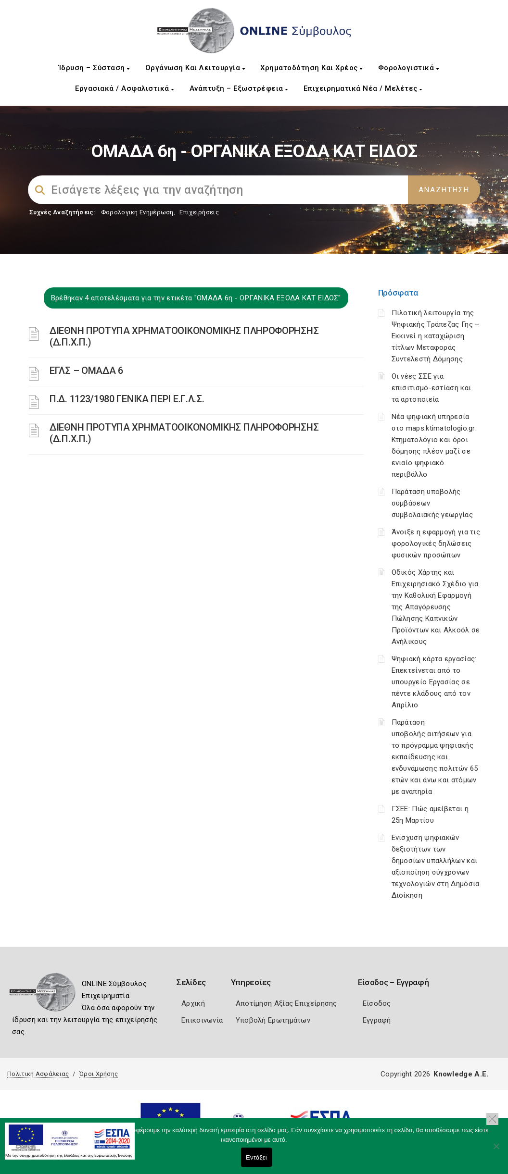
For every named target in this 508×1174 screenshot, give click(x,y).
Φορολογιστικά (408, 67)
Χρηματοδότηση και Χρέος (311, 67)
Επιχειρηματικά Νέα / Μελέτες (363, 88)
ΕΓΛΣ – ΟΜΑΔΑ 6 (86, 370)
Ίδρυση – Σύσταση (94, 67)
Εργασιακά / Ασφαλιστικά (124, 88)
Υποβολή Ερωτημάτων (273, 1020)
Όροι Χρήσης (98, 1073)
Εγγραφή (377, 1020)
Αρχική (193, 1003)
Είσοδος (377, 1003)
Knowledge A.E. (460, 1074)
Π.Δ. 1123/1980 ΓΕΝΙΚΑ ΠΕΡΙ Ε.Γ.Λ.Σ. (127, 399)
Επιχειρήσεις (199, 212)
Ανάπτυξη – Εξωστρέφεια (239, 88)
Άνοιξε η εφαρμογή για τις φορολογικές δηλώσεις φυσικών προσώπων (436, 543)
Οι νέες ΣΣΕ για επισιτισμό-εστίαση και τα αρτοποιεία (431, 388)
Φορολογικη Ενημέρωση (137, 212)
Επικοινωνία (202, 1020)
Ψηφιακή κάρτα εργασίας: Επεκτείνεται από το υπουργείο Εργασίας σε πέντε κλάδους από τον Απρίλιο (434, 682)
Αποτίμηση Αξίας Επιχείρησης (286, 1003)
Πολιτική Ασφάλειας (38, 1073)
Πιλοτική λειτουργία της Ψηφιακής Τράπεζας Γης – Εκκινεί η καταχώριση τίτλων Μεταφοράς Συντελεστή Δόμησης (436, 336)
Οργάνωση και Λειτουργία (195, 67)
